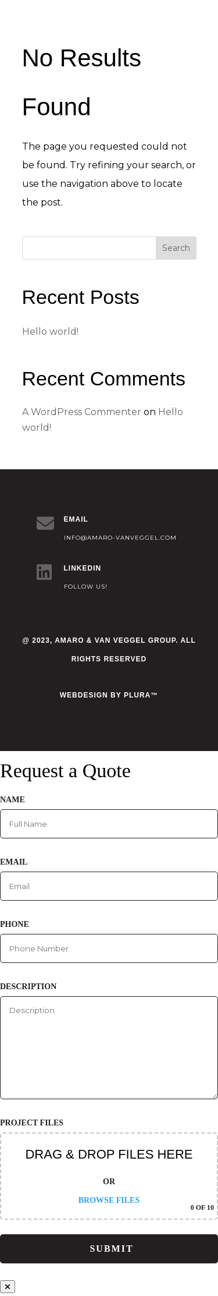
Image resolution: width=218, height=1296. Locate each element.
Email (109, 879)
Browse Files (109, 1200)
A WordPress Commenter (81, 411)
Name (109, 816)
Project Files (109, 1169)
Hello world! (50, 331)
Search (176, 248)
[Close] (7, 1286)
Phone (109, 941)
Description (109, 1040)
